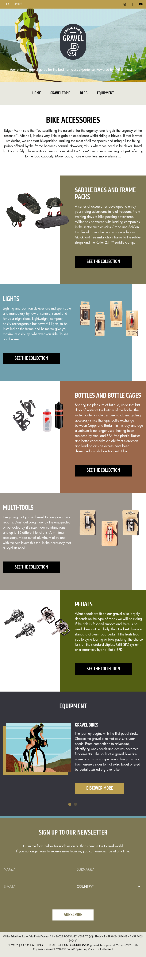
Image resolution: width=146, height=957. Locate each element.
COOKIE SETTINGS (32, 945)
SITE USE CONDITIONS (72, 945)
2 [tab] (76, 805)
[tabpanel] (73, 761)
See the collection (103, 261)
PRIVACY (13, 945)
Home (36, 93)
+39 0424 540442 (116, 936)
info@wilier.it (105, 949)
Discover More (99, 788)
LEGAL (52, 945)
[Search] (32, 4)
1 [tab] (70, 805)
